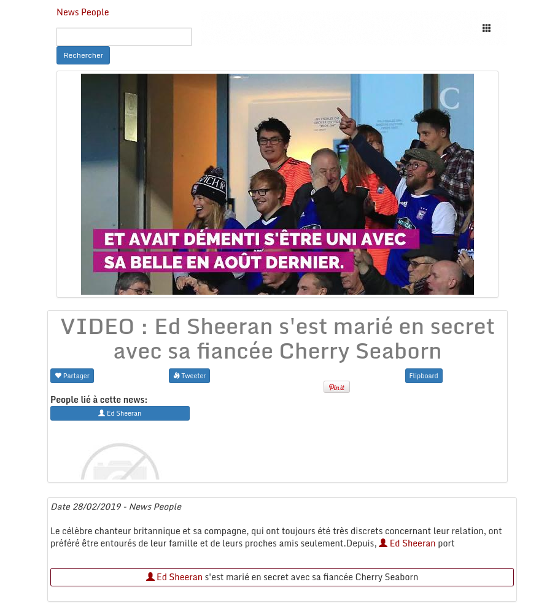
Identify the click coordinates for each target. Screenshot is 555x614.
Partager (72, 375)
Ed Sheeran (407, 543)
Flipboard (423, 375)
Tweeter (189, 375)
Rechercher (83, 55)
